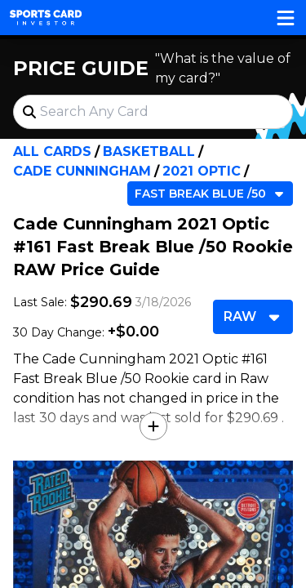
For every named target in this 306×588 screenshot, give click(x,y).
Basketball (149, 151)
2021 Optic (201, 171)
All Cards (52, 151)
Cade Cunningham (82, 171)
